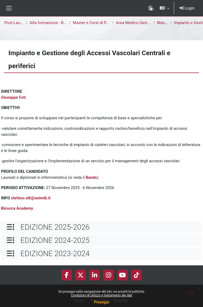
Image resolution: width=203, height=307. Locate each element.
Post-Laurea (15, 22)
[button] (164, 8)
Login (187, 8)
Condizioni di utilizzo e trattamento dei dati (101, 295)
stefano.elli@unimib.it (30, 198)
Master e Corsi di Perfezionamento (103, 22)
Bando (91, 177)
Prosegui (101, 302)
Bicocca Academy (17, 208)
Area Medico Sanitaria (135, 22)
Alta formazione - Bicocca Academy (61, 22)
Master (163, 22)
